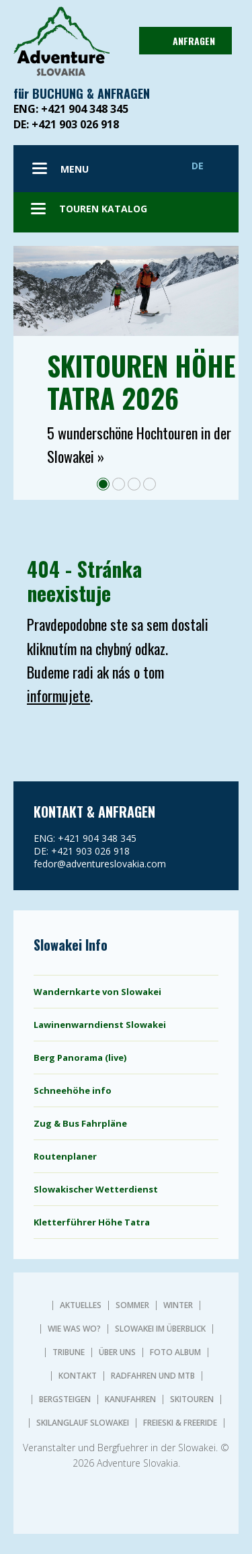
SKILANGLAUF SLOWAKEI (82, 1423)
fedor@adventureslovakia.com (100, 863)
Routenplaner (65, 1156)
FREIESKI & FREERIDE (180, 1423)
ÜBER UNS (117, 1352)
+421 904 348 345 (84, 108)
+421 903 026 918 (75, 124)
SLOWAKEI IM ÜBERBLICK (160, 1329)
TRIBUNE (68, 1352)
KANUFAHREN (130, 1399)
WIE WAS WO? (74, 1329)
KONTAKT (77, 1376)
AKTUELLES (80, 1305)
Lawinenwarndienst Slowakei (100, 1025)
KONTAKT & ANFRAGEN (94, 812)
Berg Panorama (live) (80, 1057)
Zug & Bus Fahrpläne (80, 1123)
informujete (58, 695)
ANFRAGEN (184, 41)
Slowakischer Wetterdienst (96, 1189)
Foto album (175, 1352)
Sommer (132, 1305)
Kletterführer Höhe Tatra (92, 1222)
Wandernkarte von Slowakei (97, 992)
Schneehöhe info (73, 1090)
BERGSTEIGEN (65, 1399)
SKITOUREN (192, 1399)
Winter (178, 1305)
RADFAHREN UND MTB (153, 1376)
